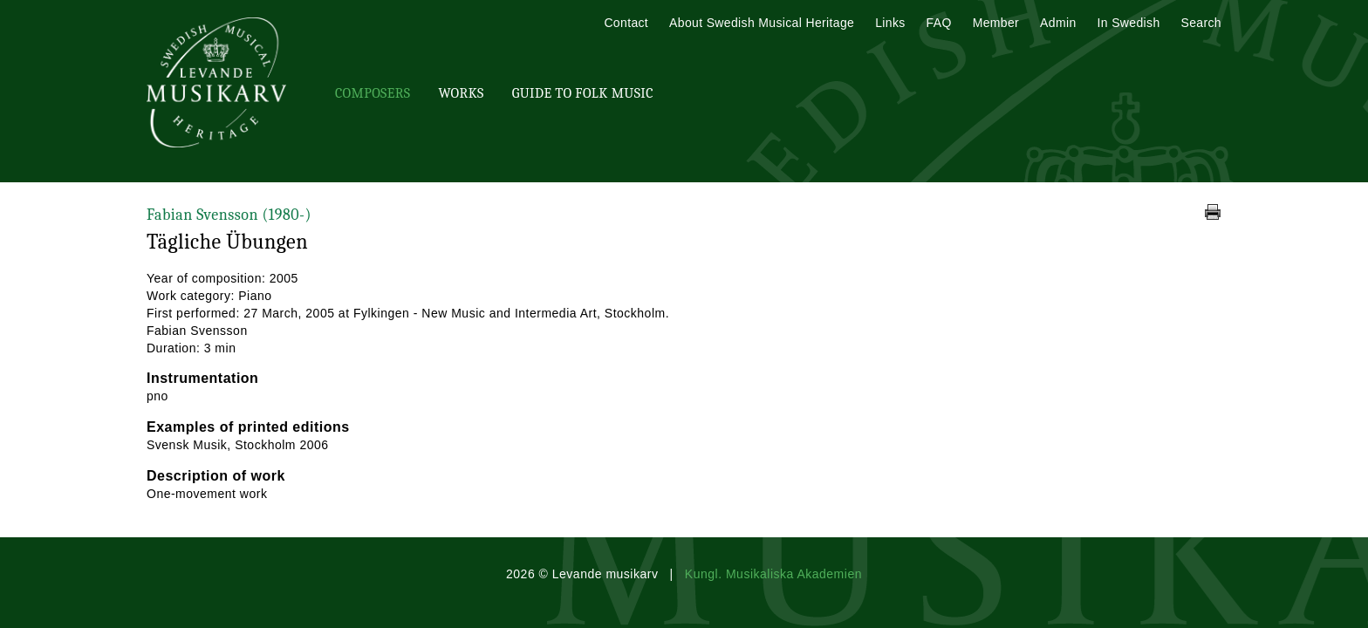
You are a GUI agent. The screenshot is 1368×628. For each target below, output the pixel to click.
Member (996, 23)
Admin (1058, 23)
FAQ (939, 23)
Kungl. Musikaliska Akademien (773, 574)
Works (460, 93)
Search (1201, 23)
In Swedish (1129, 23)
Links (890, 23)
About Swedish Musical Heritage (761, 23)
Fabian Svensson (229, 215)
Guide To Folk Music (582, 93)
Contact (626, 23)
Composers (372, 93)
